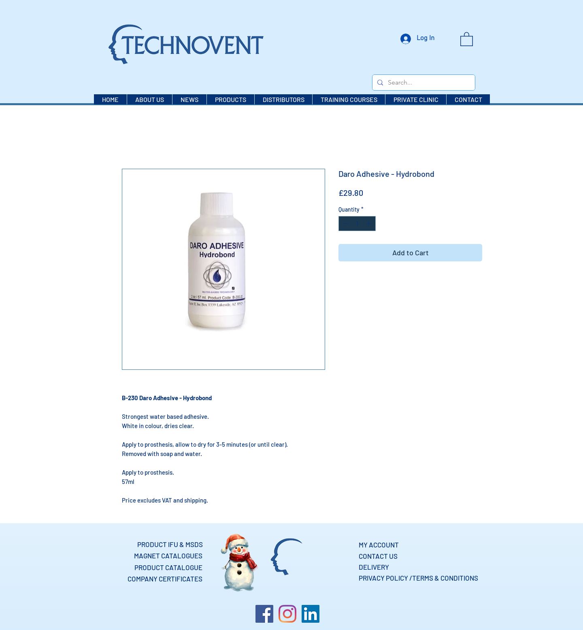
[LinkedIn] (310, 614)
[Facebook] (264, 614)
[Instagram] (287, 614)
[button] (466, 38)
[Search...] (423, 82)
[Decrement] (345, 223)
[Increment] (369, 223)
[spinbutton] (357, 223)
